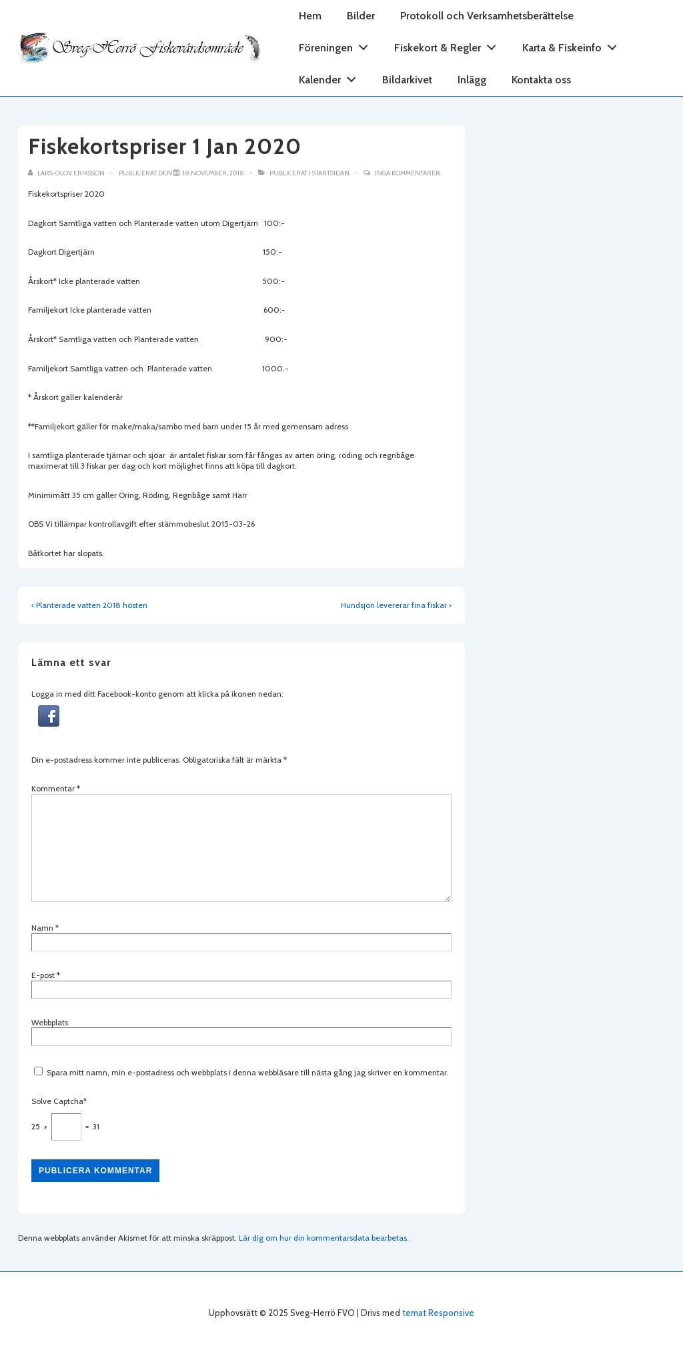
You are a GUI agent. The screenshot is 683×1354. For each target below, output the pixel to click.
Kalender (331, 77)
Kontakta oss (541, 79)
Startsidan (331, 173)
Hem (310, 15)
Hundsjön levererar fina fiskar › (396, 605)
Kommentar (55, 788)
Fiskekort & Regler (449, 45)
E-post (43, 975)
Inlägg (472, 79)
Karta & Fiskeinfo (573, 45)
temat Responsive (438, 1312)
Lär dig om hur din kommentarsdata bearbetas (323, 1238)
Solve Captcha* (59, 1101)
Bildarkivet (407, 79)
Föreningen (337, 45)
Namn (42, 928)
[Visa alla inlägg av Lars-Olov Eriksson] (67, 173)
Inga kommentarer (407, 173)
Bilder (361, 15)
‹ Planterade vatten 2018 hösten (89, 605)
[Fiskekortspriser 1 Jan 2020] (213, 173)
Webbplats (49, 1022)
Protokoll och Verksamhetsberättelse (487, 15)
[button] (48, 724)
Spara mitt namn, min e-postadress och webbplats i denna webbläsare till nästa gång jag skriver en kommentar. (248, 1072)
